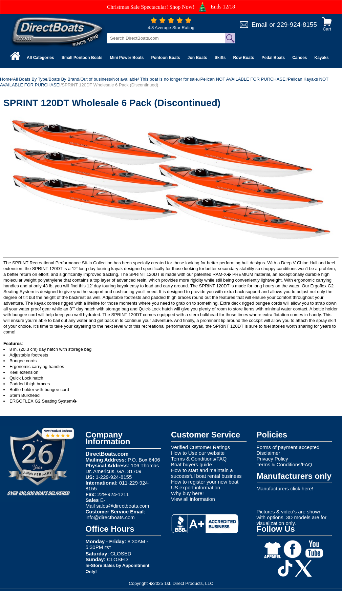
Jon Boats (197, 57)
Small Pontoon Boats (82, 57)
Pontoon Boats (165, 57)
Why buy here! (187, 493)
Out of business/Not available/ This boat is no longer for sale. (140, 79)
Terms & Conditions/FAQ (199, 459)
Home (6, 79)
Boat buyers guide (191, 464)
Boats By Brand (64, 79)
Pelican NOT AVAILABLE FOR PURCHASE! (243, 79)
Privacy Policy (272, 459)
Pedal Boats (273, 57)
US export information (195, 487)
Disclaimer (268, 453)
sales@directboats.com (122, 506)
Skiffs (220, 57)
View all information (193, 499)
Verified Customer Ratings (200, 447)
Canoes (299, 57)
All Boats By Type (30, 79)
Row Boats (243, 57)
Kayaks (322, 57)
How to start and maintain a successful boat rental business (206, 473)
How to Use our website (198, 453)
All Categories (40, 57)
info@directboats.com (110, 517)
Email (260, 24)
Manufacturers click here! (285, 488)
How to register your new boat (204, 482)
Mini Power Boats (127, 57)
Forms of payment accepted (288, 447)
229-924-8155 (297, 24)
